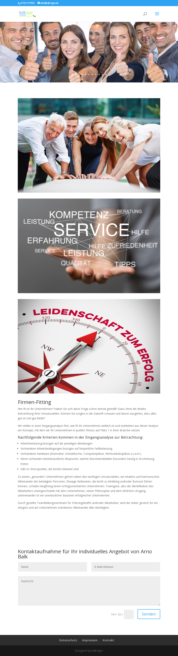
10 (102, 74)
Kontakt (108, 640)
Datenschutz (68, 640)
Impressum (90, 640)
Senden (149, 614)
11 (105, 74)
